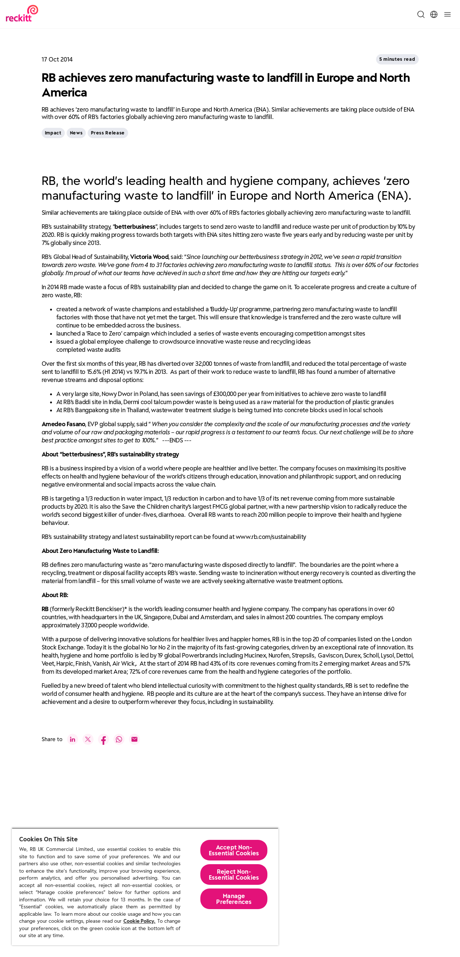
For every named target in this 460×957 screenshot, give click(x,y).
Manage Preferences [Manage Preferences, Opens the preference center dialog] (234, 898)
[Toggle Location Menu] (434, 14)
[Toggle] (447, 14)
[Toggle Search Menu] (421, 14)
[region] (145, 886)
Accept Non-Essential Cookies (234, 850)
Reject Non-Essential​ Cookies (234, 874)
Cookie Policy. (139, 921)
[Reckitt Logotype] (22, 14)
